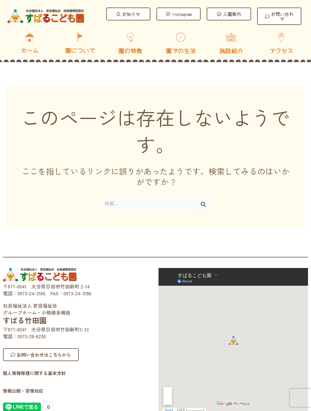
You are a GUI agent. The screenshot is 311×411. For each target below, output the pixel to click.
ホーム (30, 50)
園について (80, 50)
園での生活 (181, 50)
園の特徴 (130, 50)
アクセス (281, 50)
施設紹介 (231, 50)
